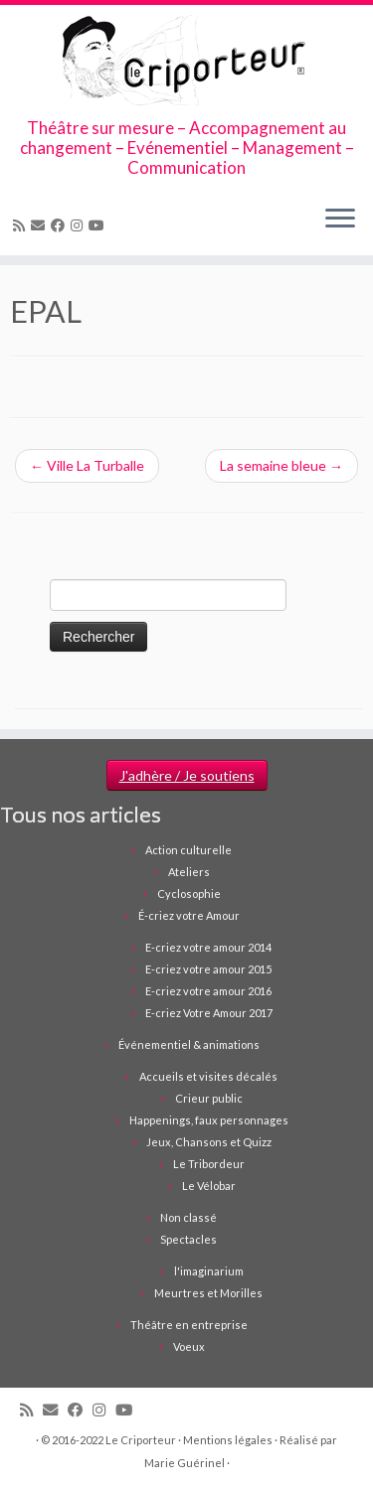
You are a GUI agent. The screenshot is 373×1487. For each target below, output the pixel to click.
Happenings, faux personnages (208, 1120)
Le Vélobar (209, 1185)
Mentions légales (228, 1439)
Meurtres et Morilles (208, 1292)
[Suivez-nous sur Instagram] (80, 225)
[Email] (41, 225)
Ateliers (189, 871)
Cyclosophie (189, 893)
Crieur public (209, 1098)
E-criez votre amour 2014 (208, 947)
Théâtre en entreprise (189, 1324)
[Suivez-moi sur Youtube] (99, 225)
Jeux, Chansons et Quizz (209, 1141)
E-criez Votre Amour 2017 (209, 1012)
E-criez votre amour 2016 (208, 990)
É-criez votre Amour (189, 915)
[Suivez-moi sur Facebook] (61, 225)
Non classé (188, 1217)
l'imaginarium (209, 1270)
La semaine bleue (281, 465)
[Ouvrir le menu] (340, 219)
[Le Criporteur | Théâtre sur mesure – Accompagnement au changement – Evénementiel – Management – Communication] (186, 61)
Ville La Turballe (87, 465)
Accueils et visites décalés (208, 1076)
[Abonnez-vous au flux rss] (22, 225)
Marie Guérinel (184, 1462)
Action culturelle (188, 849)
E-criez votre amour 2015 (208, 969)
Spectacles (188, 1239)
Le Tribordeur (209, 1163)
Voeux (189, 1346)
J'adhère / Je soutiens (187, 775)
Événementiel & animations (189, 1044)
